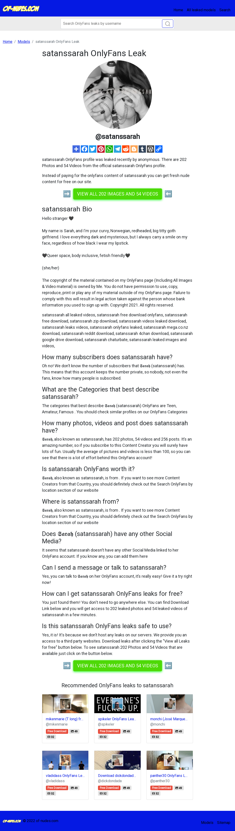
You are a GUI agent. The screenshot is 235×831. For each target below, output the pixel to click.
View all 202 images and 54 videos (117, 194)
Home (178, 10)
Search (224, 10)
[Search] (117, 23)
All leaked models (201, 10)
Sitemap (223, 822)
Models (207, 822)
